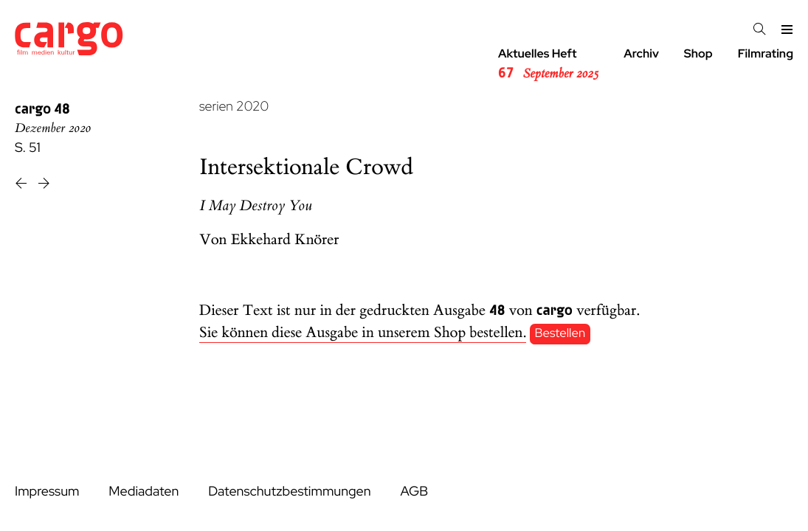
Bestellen (560, 333)
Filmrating (765, 53)
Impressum (47, 491)
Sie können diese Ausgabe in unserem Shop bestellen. (362, 333)
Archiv (641, 53)
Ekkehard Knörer (285, 240)
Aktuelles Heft (548, 64)
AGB (414, 491)
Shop (698, 53)
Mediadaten (143, 491)
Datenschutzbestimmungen (289, 491)
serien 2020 (234, 106)
